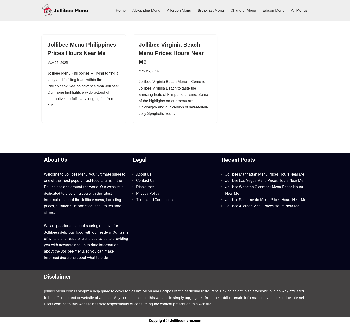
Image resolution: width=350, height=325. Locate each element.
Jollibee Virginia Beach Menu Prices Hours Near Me (171, 53)
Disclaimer (145, 187)
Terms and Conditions (154, 200)
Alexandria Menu (146, 10)
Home (121, 10)
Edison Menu (273, 10)
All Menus (299, 10)
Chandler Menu (243, 10)
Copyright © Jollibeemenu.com (175, 320)
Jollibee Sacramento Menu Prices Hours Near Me (265, 200)
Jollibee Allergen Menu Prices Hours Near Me (262, 206)
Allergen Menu (179, 10)
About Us (143, 174)
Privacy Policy (147, 193)
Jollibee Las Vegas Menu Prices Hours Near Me (264, 180)
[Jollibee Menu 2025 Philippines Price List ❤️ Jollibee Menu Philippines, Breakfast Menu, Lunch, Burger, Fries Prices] (65, 10)
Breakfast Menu (211, 10)
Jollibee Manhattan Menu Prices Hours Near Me (264, 174)
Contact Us (145, 180)
